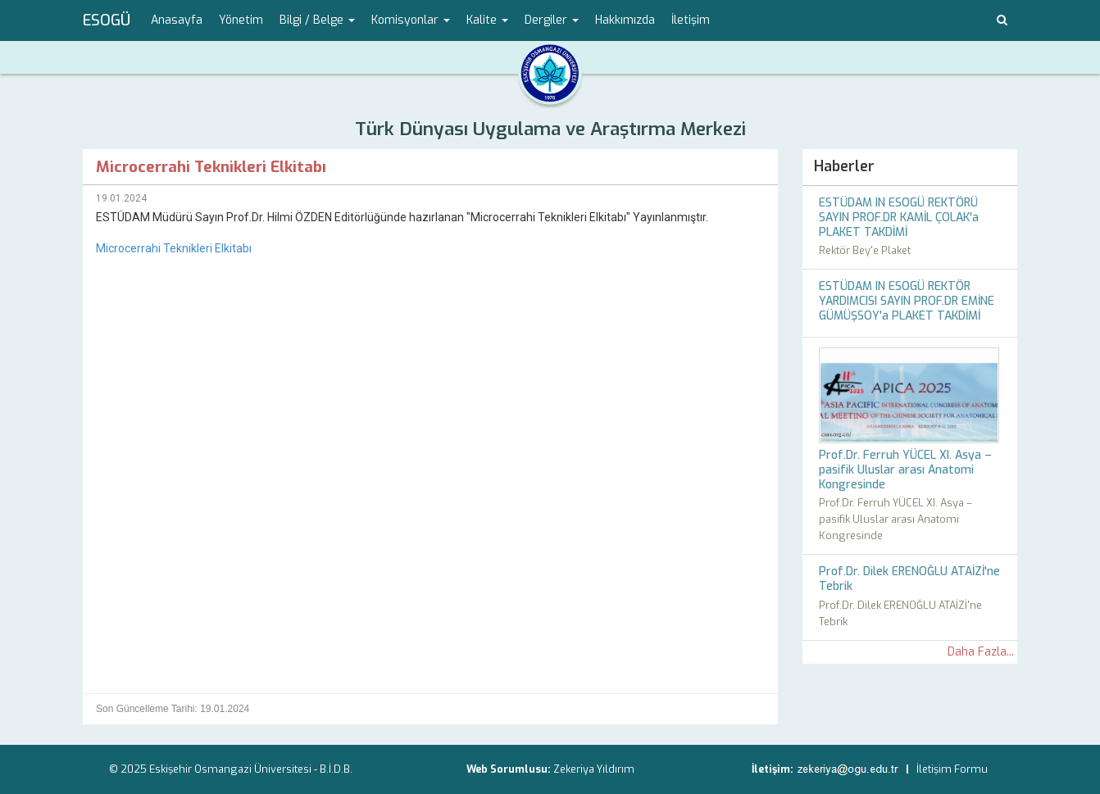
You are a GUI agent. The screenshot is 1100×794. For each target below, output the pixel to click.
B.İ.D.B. (336, 769)
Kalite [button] (487, 20)
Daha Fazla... (981, 652)
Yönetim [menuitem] (241, 20)
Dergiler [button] (552, 20)
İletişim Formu (952, 769)
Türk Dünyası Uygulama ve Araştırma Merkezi (550, 129)
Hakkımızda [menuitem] (625, 20)
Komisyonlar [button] (410, 20)
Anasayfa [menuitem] (176, 20)
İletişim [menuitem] (690, 20)
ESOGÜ (106, 20)
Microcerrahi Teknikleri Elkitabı (174, 248)
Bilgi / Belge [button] (317, 20)
